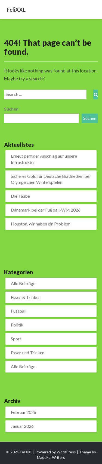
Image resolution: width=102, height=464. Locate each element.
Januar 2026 (22, 426)
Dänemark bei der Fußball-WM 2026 (46, 209)
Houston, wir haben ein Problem (40, 223)
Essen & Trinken (26, 297)
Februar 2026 (23, 412)
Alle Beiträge (23, 283)
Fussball (18, 310)
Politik (17, 324)
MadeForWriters (51, 457)
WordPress (66, 452)
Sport (16, 338)
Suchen (11, 108)
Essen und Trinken (27, 352)
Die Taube (20, 196)
